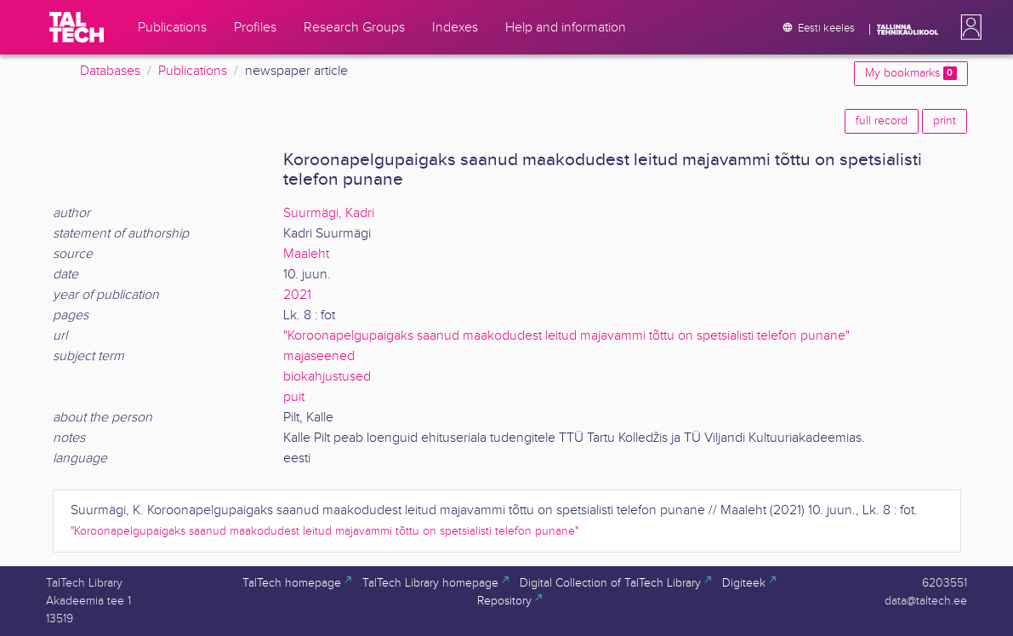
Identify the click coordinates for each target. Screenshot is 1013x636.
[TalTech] (76, 27)
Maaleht (306, 254)
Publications (192, 71)
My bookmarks (910, 73)
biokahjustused (327, 377)
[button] (968, 27)
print (944, 121)
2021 (297, 295)
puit (293, 397)
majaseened (319, 356)
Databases (110, 71)
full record (882, 121)
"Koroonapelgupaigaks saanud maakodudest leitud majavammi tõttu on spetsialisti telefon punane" (566, 336)
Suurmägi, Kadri (328, 213)
